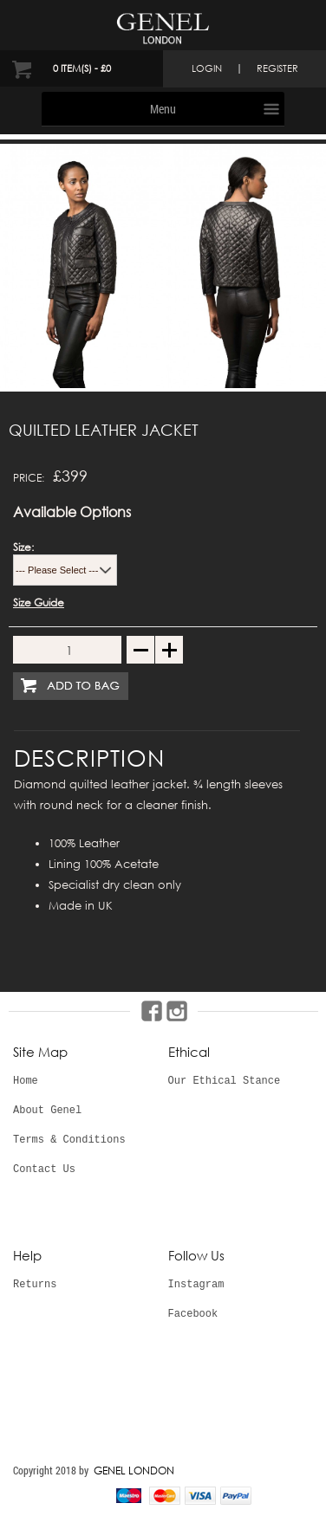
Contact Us (44, 1169)
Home (25, 1081)
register (277, 68)
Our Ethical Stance (224, 1081)
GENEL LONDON (134, 1470)
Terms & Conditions (69, 1140)
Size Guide (38, 602)
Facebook (193, 1314)
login (207, 68)
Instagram (196, 1285)
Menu (163, 108)
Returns (34, 1285)
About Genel (47, 1111)
